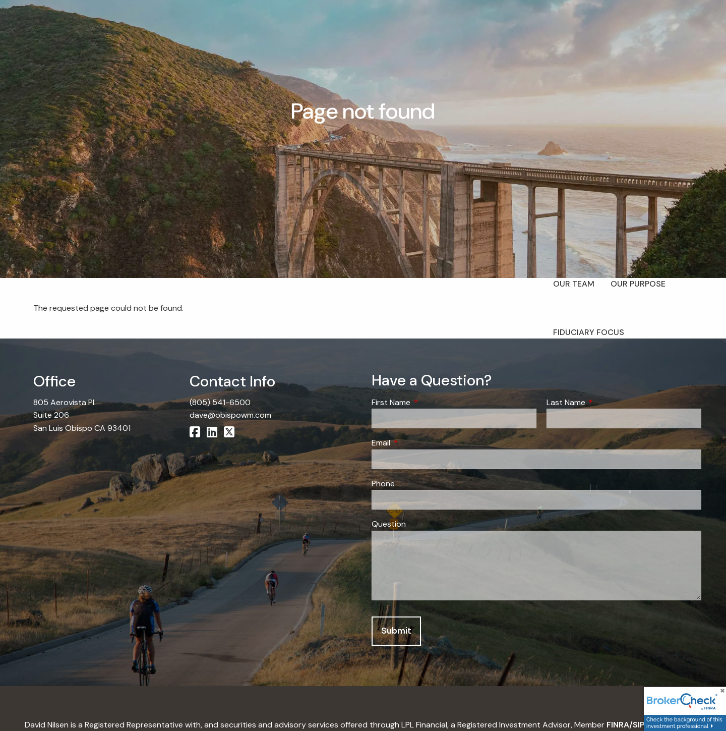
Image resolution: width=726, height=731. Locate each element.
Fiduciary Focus (588, 332)
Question (389, 524)
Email (419, 442)
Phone (383, 483)
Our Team (573, 283)
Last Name (604, 402)
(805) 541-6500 (220, 402)
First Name (430, 402)
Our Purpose (638, 283)
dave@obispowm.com (230, 415)
